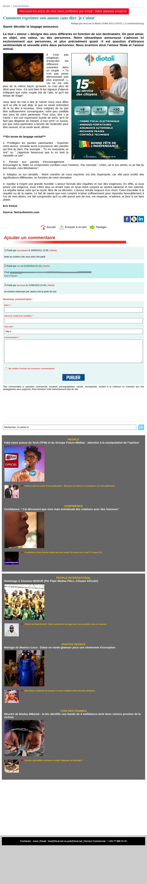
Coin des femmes (21, 6)
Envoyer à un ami (73, 227)
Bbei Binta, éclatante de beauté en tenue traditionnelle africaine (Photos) (59, 691)
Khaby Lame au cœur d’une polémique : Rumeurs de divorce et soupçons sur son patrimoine (69, 486)
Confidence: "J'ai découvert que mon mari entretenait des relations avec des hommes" (61, 509)
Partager (98, 227)
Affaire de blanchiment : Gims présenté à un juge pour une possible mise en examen (65, 624)
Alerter (53, 250)
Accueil (6, 6)
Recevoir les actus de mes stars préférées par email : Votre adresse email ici (73, 11)
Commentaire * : (12, 337)
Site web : (9, 326)
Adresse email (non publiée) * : (19, 316)
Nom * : (8, 305)
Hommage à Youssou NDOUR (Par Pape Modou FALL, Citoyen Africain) (51, 580)
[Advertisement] (73, 807)
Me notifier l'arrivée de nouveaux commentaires (32, 368)
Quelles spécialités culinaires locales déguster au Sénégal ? (53, 760)
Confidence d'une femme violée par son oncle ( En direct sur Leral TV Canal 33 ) (63, 552)
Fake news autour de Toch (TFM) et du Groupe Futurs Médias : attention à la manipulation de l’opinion (71, 442)
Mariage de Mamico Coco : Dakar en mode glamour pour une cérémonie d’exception (59, 647)
